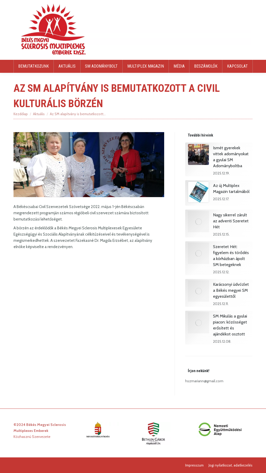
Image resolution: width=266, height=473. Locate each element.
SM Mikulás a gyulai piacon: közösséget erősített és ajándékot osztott (230, 325)
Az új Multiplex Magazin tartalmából (231, 188)
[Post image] (198, 155)
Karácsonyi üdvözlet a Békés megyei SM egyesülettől (231, 290)
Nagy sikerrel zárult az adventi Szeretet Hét (231, 220)
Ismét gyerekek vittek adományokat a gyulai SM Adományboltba (231, 156)
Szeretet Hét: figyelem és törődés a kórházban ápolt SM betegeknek (231, 255)
